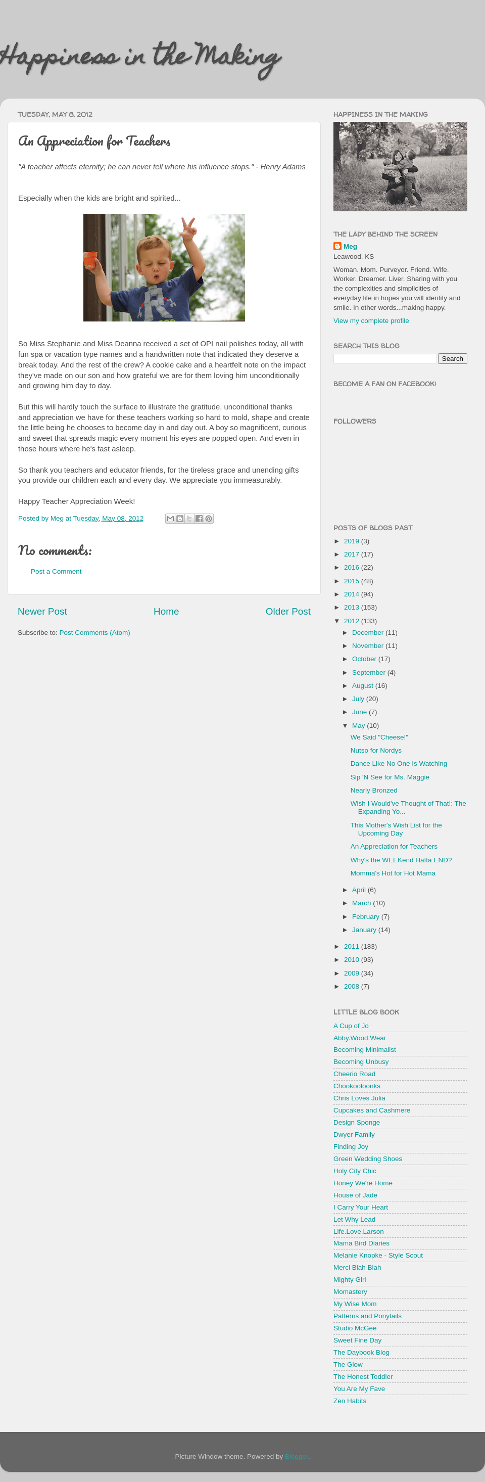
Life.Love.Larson (358, 1231)
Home (166, 611)
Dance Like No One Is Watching (399, 763)
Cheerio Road (354, 1074)
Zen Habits (349, 1401)
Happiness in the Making (140, 59)
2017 (352, 554)
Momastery (350, 1291)
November (368, 646)
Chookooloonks (356, 1086)
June (360, 712)
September (369, 672)
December (368, 632)
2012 (352, 621)
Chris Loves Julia (359, 1098)
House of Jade (355, 1195)
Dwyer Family (354, 1134)
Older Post (288, 611)
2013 (352, 607)
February (366, 916)
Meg (350, 246)
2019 (352, 541)
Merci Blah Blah (357, 1267)
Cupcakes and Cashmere (371, 1110)
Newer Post (42, 611)
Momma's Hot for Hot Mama (393, 873)
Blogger (296, 1456)
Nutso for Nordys (376, 750)
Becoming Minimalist (364, 1049)
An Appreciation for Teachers (394, 846)
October (365, 659)
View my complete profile (371, 321)
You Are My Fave (359, 1389)
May (359, 725)
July (359, 699)
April (360, 890)
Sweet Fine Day (357, 1340)
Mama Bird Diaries (361, 1243)
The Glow (348, 1364)
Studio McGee (355, 1328)
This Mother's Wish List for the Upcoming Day (396, 829)
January (365, 930)
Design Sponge (356, 1122)
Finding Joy (350, 1146)
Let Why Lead (354, 1219)
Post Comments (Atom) (95, 632)
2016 (352, 567)
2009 (352, 973)
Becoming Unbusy (361, 1062)
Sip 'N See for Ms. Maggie (390, 777)
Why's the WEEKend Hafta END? (401, 860)
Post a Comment (56, 571)
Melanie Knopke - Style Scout (378, 1255)
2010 (352, 959)
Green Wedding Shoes (367, 1159)
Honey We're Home (363, 1183)
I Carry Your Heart (360, 1207)
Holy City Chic (354, 1171)
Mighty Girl (349, 1279)
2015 (352, 581)
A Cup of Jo (351, 1026)
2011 (352, 946)
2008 (352, 986)
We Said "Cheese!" (379, 737)
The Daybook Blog (361, 1352)
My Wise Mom (355, 1304)
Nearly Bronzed (374, 790)
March (362, 903)
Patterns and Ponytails (367, 1316)
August (363, 685)
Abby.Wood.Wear (359, 1038)
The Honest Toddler (363, 1376)
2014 (352, 594)
